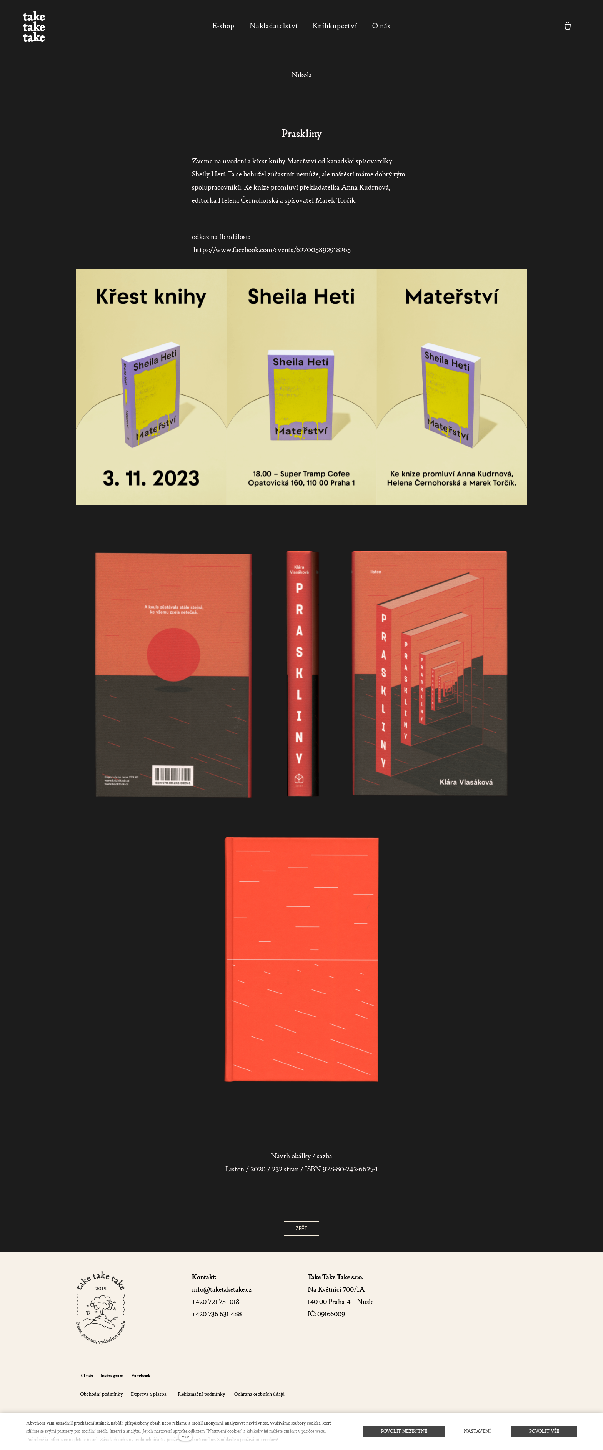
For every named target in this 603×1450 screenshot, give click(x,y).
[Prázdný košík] (567, 26)
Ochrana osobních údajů (259, 1394)
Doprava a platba (149, 1394)
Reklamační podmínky (201, 1394)
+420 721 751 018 (216, 1301)
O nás (87, 1375)
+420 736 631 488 (217, 1314)
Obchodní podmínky (101, 1394)
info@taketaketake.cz (222, 1289)
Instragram (112, 1375)
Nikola (302, 75)
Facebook (141, 1375)
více (185, 1436)
